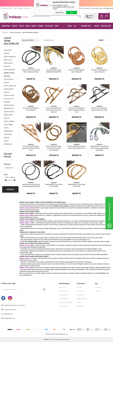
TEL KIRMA (75, 27)
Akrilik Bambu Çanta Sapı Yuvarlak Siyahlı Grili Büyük (31, 185)
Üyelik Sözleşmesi (64, 295)
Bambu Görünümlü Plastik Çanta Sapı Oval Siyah (31, 71)
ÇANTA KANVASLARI (8, 142)
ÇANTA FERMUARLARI (8, 129)
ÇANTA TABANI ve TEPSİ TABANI (9, 123)
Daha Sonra (60, 12)
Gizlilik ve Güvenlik (64, 306)
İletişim (10, 8)
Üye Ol (89, 18)
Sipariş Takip (80, 306)
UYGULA (10, 189)
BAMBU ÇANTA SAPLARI (9, 74)
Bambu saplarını (25, 258)
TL (106, 16)
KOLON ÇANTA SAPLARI (8, 81)
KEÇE (70, 26)
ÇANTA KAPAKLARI (10, 57)
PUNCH (14, 26)
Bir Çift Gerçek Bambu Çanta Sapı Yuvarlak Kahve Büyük (54, 148)
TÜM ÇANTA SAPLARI (8, 136)
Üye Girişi (89, 16)
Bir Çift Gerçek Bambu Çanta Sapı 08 (76, 71)
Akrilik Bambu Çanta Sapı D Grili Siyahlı (53, 185)
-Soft (45, 339)
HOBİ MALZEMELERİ (60, 27)
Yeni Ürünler (27, 8)
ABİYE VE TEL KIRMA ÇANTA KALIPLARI (8, 63)
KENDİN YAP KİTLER (86, 27)
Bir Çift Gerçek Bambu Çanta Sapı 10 (31, 109)
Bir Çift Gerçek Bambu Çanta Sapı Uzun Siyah (99, 109)
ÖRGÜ (21, 26)
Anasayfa (79, 287)
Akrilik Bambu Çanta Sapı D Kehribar (76, 185)
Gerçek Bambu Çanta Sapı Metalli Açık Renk (53, 71)
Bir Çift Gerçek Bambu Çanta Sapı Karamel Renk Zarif (31, 148)
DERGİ (96, 26)
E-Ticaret (50, 339)
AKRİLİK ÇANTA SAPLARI (9, 90)
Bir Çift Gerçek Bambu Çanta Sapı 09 (99, 71)
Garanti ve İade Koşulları (65, 302)
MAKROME (6, 26)
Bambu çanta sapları (61, 206)
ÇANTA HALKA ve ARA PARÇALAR (9, 107)
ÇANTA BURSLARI (9, 70)
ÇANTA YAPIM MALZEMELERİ (10, 41)
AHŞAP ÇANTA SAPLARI (8, 116)
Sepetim (79, 302)
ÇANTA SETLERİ (9, 95)
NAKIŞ (33, 26)
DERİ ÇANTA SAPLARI (8, 52)
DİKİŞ (27, 26)
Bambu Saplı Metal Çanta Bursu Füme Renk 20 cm (77, 147)
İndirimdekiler (4, 8)
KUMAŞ (41, 26)
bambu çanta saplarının (28, 208)
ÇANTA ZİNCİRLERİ (10, 86)
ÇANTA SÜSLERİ (9, 112)
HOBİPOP (8, 168)
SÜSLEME (49, 26)
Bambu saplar (33, 241)
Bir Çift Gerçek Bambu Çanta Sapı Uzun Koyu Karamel (54, 110)
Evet (71, 12)
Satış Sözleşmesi (63, 299)
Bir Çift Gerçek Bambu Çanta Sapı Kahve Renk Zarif (77, 110)
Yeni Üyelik (98, 287)
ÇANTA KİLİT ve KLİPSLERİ (9, 100)
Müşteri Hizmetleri (18, 8)
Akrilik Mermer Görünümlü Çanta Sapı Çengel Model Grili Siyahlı (99, 148)
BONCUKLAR (106, 26)
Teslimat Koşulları (63, 291)
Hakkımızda (62, 287)
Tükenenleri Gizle (48, 40)
